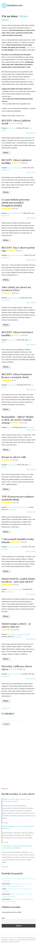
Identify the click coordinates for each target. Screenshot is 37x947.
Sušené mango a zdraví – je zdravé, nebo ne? (16, 626)
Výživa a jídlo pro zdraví (14, 167)
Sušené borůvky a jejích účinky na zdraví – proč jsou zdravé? (18, 581)
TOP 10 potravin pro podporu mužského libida (18, 499)
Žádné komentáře (31, 132)
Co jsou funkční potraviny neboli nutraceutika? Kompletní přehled (16, 204)
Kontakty (21, 937)
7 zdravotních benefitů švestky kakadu (18, 541)
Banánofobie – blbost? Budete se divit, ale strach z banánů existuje (18, 419)
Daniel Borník (5, 170)
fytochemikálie (30, 47)
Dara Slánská (5, 257)
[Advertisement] (16, 757)
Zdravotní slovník (28, 939)
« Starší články (6, 708)
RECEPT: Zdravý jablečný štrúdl (16, 122)
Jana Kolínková (9, 591)
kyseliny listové (30, 79)
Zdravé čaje (11, 255)
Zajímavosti (11, 298)
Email (3, 918)
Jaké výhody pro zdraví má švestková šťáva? (16, 290)
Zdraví (17, 298)
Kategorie (4, 939)
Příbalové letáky (15, 939)
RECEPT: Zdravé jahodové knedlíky (16, 162)
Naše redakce (30, 937)
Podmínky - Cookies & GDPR (10, 941)
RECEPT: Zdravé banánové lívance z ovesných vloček (17, 377)
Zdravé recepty (12, 128)
